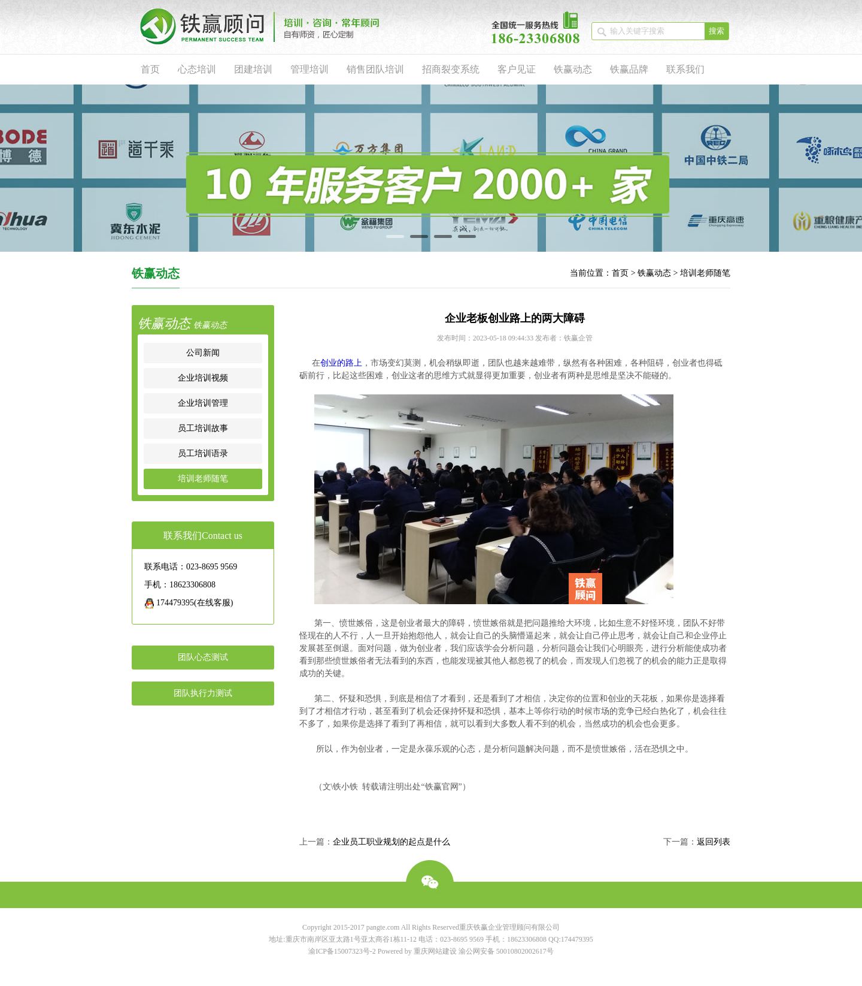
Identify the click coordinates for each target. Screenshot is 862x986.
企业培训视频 (203, 377)
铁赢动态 (573, 69)
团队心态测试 (203, 657)
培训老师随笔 (705, 273)
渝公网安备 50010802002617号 (506, 951)
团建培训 (253, 69)
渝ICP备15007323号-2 (342, 951)
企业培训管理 (203, 403)
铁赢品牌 (629, 69)
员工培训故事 (203, 428)
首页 (150, 69)
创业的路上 (341, 362)
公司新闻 (203, 352)
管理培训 (309, 69)
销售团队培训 (375, 69)
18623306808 (527, 939)
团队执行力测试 (203, 693)
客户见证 (516, 69)
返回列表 (713, 841)
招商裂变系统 (450, 69)
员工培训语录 (203, 453)
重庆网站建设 (435, 951)
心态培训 (197, 69)
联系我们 (685, 69)
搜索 (716, 30)
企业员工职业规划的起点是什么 (391, 841)
